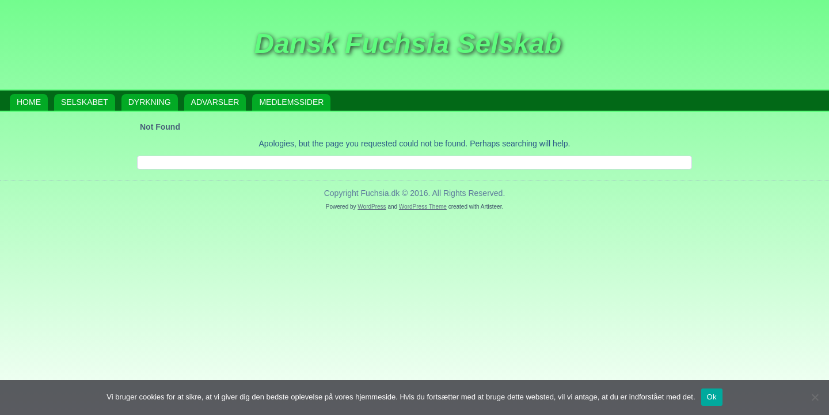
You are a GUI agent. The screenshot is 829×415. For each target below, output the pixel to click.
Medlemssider (291, 102)
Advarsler (215, 102)
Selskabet (84, 102)
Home (29, 102)
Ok (712, 397)
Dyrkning (149, 102)
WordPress (372, 206)
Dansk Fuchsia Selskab (407, 43)
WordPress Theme (423, 206)
